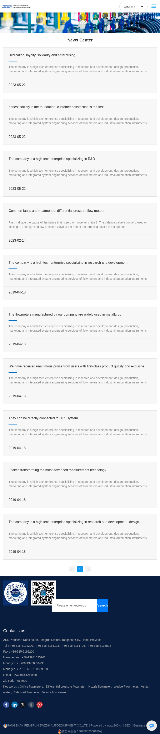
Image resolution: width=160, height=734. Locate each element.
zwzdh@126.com (25, 675)
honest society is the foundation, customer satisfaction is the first (56, 107)
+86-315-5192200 (21, 645)
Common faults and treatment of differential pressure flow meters (56, 210)
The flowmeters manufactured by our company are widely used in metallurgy (65, 314)
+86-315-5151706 (73, 645)
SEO (128, 725)
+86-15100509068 (36, 669)
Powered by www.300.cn (106, 725)
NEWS (80, 22)
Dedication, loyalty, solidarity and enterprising (42, 55)
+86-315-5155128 (47, 645)
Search (102, 605)
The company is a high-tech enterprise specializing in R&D (52, 159)
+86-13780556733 (32, 663)
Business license (144, 725)
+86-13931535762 (34, 657)
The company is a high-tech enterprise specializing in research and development (68, 262)
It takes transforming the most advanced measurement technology (57, 470)
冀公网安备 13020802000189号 (80, 731)
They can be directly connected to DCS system (43, 418)
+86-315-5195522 (99, 645)
